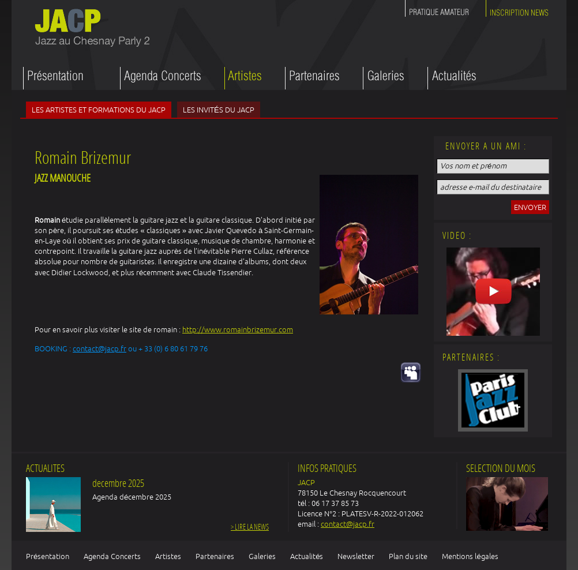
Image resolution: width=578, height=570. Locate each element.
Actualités (306, 556)
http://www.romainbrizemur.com (237, 329)
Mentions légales (470, 556)
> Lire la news (250, 527)
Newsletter (355, 556)
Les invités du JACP (218, 110)
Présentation (47, 556)
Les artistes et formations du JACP (99, 110)
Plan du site (408, 556)
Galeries (262, 556)
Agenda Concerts (112, 556)
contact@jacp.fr (99, 348)
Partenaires (215, 556)
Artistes (168, 556)
